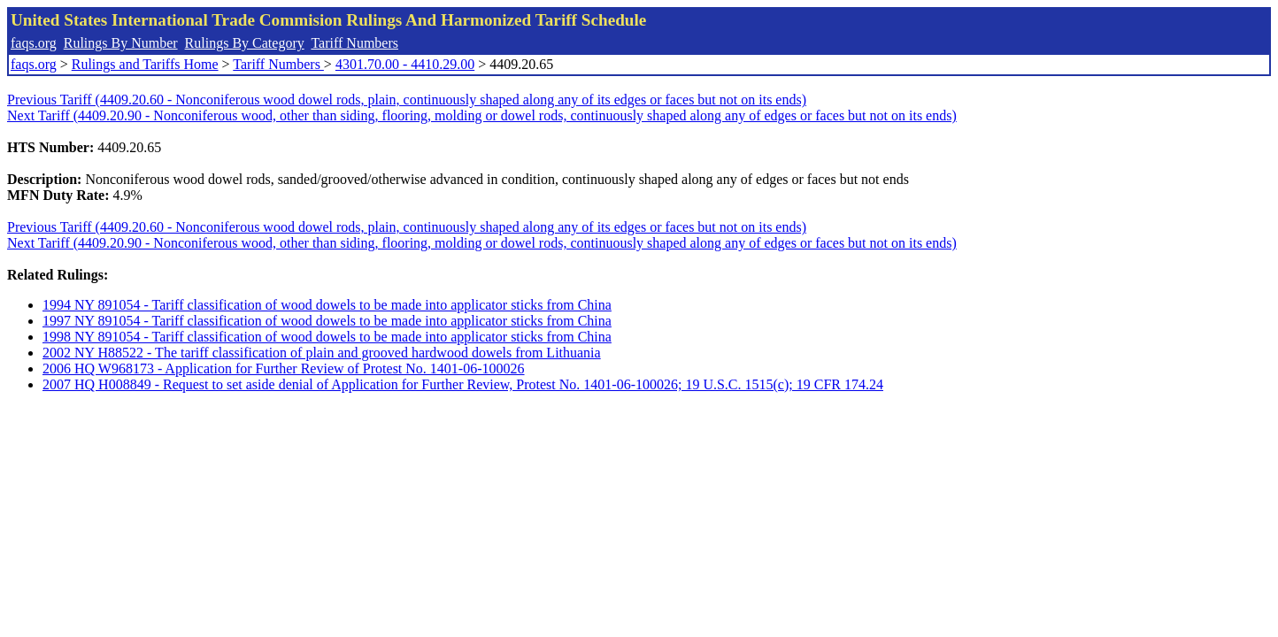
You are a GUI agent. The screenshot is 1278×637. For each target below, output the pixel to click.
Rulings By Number (121, 42)
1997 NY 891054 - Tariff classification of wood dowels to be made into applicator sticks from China (327, 320)
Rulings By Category (244, 42)
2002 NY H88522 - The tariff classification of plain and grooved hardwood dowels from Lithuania (321, 352)
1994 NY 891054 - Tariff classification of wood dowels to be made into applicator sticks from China (327, 304)
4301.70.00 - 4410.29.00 (404, 64)
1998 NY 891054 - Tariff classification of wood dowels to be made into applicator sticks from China (327, 336)
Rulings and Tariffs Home (145, 64)
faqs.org (34, 42)
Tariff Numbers (354, 42)
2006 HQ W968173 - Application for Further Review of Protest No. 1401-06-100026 (283, 368)
